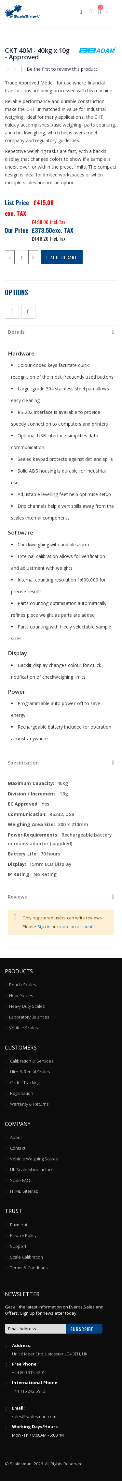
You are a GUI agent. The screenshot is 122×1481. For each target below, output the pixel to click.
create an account (74, 926)
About (16, 1137)
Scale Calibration (26, 1257)
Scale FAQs (21, 1180)
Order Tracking (24, 1082)
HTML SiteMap (24, 1191)
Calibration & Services (31, 1061)
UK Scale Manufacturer (32, 1169)
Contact (17, 1148)
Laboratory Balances (29, 1017)
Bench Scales (22, 985)
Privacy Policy (23, 1235)
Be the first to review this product (62, 69)
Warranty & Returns (29, 1104)
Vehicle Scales (23, 1028)
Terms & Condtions (28, 1268)
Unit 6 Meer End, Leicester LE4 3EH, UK (49, 1354)
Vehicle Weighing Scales (34, 1159)
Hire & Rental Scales (30, 1072)
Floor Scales (21, 995)
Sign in (44, 926)
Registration (21, 1093)
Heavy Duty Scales (27, 1006)
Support (18, 1246)
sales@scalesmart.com (34, 1416)
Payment (18, 1225)
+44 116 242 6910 (28, 1391)
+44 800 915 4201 (28, 1372)
